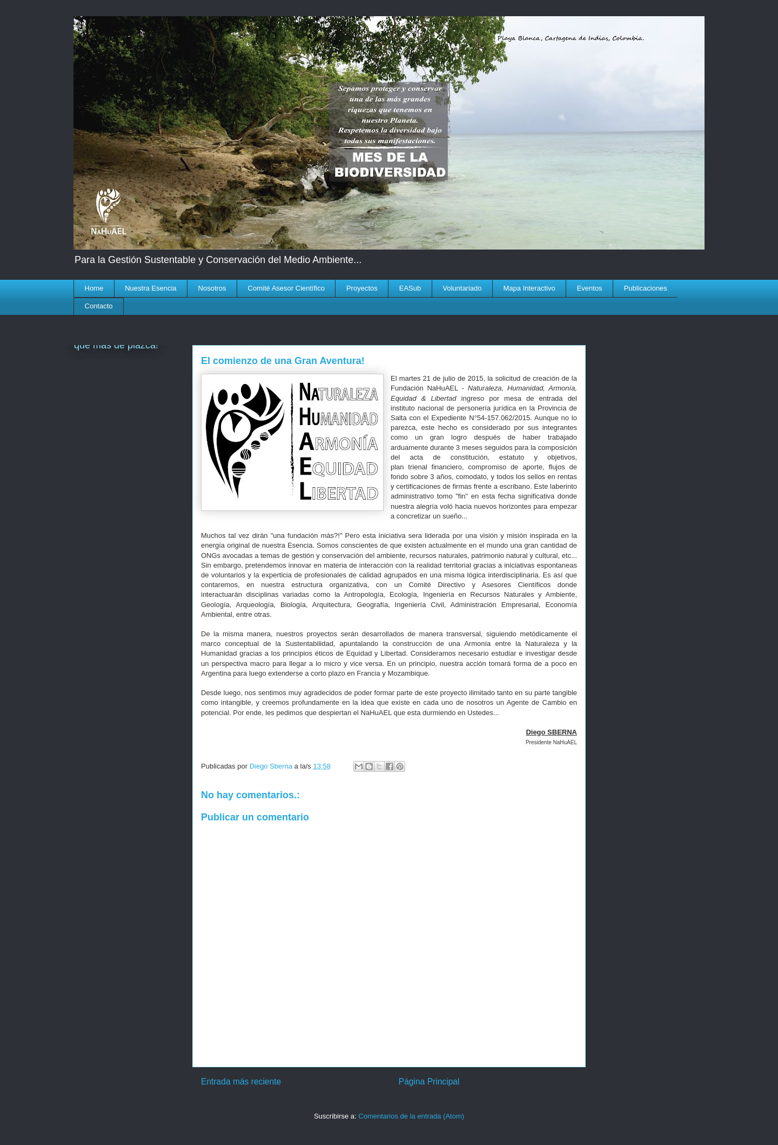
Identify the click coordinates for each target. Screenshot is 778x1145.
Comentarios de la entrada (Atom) (411, 1116)
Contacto (99, 306)
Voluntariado (461, 288)
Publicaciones (645, 288)
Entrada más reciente (241, 1081)
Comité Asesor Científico (286, 288)
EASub (410, 288)
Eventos (589, 288)
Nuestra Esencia (150, 288)
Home (94, 288)
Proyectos (362, 288)
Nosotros (212, 288)
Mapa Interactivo (529, 288)
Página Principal (429, 1081)
